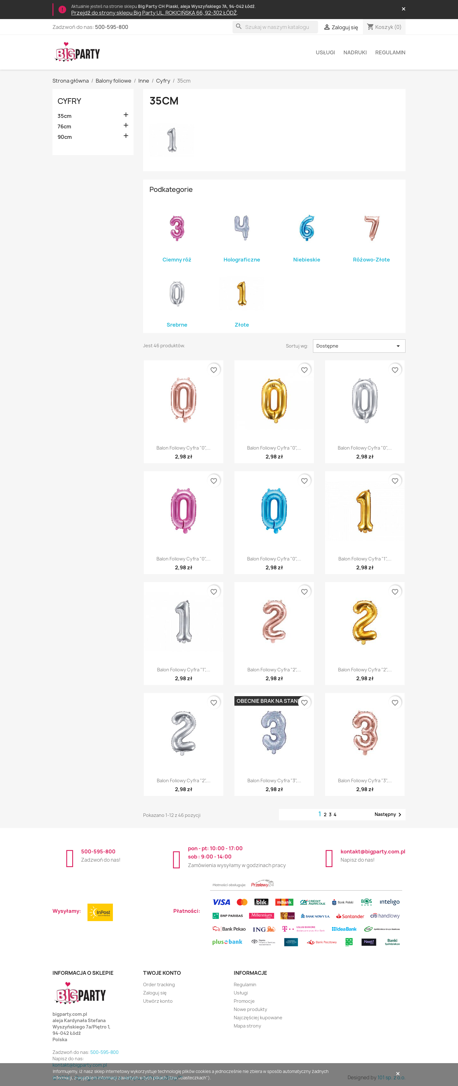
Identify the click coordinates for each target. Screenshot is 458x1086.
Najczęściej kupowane (258, 1018)
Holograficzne (242, 259)
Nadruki (355, 52)
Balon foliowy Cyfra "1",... (365, 559)
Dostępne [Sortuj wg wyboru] (359, 346)
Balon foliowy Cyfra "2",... (274, 670)
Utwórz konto (158, 1001)
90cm (65, 136)
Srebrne (177, 324)
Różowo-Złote (371, 259)
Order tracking (159, 984)
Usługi (325, 52)
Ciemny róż (177, 259)
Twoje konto (162, 972)
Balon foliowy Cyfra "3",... (274, 780)
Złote (242, 324)
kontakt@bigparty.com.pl (373, 851)
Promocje (244, 1001)
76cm (64, 126)
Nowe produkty (250, 1009)
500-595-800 (111, 27)
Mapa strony (247, 1026)
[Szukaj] (275, 27)
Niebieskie (306, 259)
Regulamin (390, 52)
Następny (389, 814)
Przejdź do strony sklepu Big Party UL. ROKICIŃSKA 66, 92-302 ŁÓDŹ (154, 12)
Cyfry (69, 101)
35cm (65, 115)
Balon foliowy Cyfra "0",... (183, 448)
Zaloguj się (155, 993)
